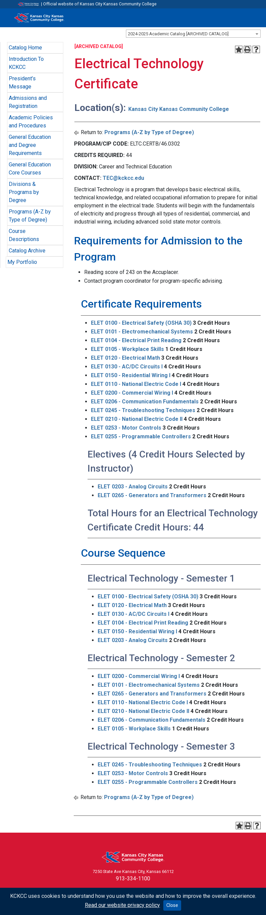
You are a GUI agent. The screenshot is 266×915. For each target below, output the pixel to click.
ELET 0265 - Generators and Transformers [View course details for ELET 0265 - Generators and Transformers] (152, 495)
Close (172, 905)
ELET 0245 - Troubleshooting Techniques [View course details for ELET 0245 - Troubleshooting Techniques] (143, 410)
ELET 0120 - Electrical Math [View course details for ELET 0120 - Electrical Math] (125, 358)
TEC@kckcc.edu (123, 178)
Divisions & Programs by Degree (24, 192)
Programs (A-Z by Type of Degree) (149, 132)
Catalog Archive (27, 250)
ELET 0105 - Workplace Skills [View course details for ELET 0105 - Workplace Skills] (127, 349)
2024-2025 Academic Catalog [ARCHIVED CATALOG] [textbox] (178, 33)
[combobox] (193, 34)
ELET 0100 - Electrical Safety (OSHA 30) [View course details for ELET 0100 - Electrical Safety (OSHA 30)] (141, 323)
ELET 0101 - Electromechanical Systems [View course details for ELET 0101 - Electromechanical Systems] (142, 331)
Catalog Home (25, 47)
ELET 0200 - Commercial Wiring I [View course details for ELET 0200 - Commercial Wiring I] (132, 393)
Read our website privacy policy (122, 905)
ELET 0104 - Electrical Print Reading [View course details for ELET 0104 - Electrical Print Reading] (136, 340)
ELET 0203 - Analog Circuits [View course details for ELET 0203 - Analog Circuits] (133, 486)
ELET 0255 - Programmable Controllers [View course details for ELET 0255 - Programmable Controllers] (141, 436)
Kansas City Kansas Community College (178, 109)
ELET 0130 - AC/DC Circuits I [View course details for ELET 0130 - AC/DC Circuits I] (127, 366)
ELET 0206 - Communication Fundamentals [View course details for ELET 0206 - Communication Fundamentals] (145, 401)
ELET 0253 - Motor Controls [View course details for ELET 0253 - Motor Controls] (126, 428)
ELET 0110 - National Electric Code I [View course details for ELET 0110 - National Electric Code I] (136, 384)
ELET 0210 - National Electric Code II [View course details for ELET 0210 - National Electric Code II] (136, 419)
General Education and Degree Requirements (30, 145)
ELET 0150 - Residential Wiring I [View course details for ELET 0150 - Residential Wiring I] (130, 375)
